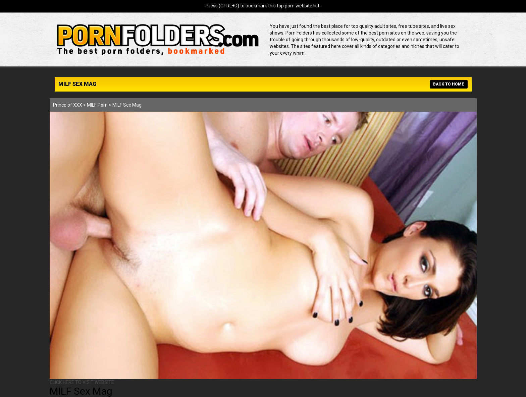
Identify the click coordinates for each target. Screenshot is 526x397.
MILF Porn (97, 105)
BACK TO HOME (448, 84)
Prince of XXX (67, 105)
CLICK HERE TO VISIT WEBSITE (82, 382)
